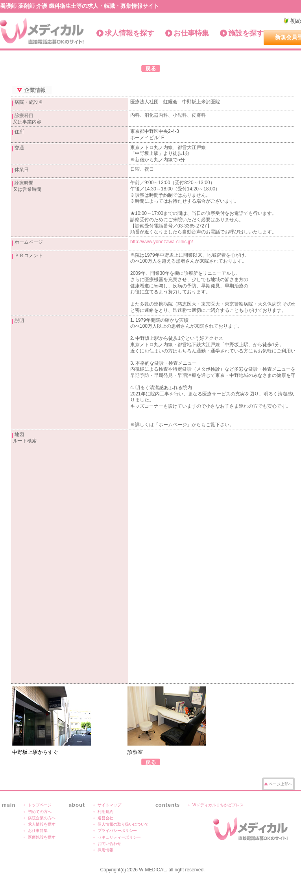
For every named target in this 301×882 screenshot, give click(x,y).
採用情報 (105, 850)
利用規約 (105, 811)
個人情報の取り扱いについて (123, 824)
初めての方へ (40, 811)
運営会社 (105, 818)
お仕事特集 (191, 33)
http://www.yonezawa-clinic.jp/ (161, 241)
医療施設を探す (41, 837)
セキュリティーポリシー (119, 837)
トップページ (40, 805)
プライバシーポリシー (117, 830)
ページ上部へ (280, 784)
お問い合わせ (109, 843)
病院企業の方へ (41, 818)
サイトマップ (109, 805)
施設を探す (246, 33)
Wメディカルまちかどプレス (218, 805)
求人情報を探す (129, 33)
